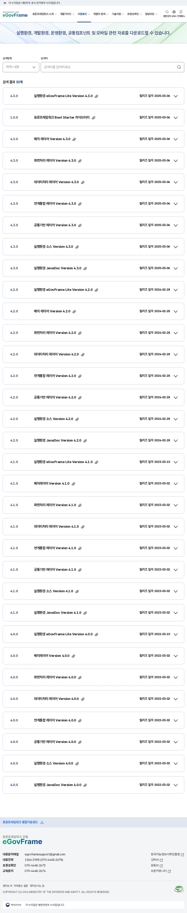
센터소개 (7, 885)
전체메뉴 (181, 16)
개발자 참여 (99, 14)
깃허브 (155, 860)
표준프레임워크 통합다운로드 (20, 822)
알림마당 (149, 14)
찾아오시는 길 (37, 885)
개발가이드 (66, 14)
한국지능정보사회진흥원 (165, 854)
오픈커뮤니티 (159, 871)
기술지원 (116, 14)
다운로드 (82, 14)
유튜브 (155, 865)
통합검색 (167, 16)
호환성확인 (133, 14)
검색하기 (179, 67)
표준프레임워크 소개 (43, 14)
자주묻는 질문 (21, 885)
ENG (174, 16)
